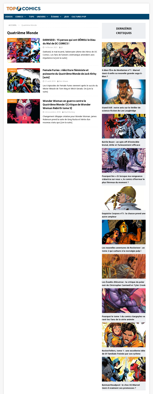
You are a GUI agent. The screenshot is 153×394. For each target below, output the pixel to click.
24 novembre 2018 (52, 112)
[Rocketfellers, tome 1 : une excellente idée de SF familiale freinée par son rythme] (124, 335)
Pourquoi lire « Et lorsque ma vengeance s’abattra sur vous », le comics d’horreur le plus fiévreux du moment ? (123, 179)
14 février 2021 (51, 47)
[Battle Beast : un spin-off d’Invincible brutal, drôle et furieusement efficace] (124, 126)
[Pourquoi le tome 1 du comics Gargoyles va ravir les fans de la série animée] (124, 300)
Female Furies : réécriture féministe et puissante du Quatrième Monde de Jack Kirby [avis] (69, 73)
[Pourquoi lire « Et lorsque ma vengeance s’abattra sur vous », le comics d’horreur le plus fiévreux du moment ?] (124, 160)
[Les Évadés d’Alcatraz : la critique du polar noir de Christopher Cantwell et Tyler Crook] (124, 266)
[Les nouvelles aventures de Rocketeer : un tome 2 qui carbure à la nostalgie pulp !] (124, 232)
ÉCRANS (56, 16)
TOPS (31, 16)
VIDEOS (9, 16)
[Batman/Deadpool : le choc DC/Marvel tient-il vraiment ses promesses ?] (124, 369)
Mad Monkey (69, 112)
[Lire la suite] (61, 58)
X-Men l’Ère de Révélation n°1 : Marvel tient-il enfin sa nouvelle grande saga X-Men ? (122, 73)
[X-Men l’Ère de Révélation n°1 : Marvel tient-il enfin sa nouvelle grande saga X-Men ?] (124, 54)
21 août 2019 (50, 81)
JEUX (66, 16)
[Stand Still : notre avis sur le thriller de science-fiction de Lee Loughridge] (124, 91)
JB (62, 47)
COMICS (20, 16)
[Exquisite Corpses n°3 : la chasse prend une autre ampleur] (124, 197)
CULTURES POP (79, 16)
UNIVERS (42, 16)
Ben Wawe (63, 81)
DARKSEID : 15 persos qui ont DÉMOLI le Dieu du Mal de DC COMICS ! (69, 42)
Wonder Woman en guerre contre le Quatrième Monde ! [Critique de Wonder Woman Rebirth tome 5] (67, 104)
